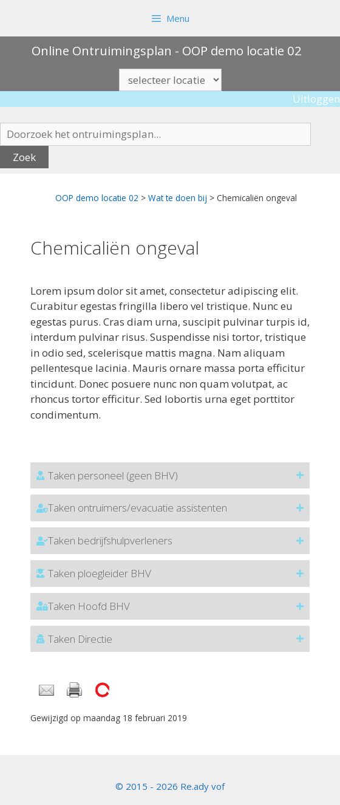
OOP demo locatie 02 (96, 198)
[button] (170, 475)
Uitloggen (316, 99)
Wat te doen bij (177, 198)
